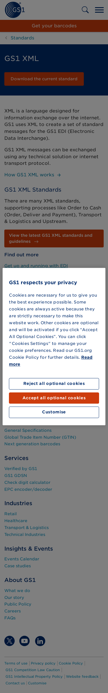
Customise (54, 412)
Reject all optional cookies (54, 383)
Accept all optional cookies (54, 398)
